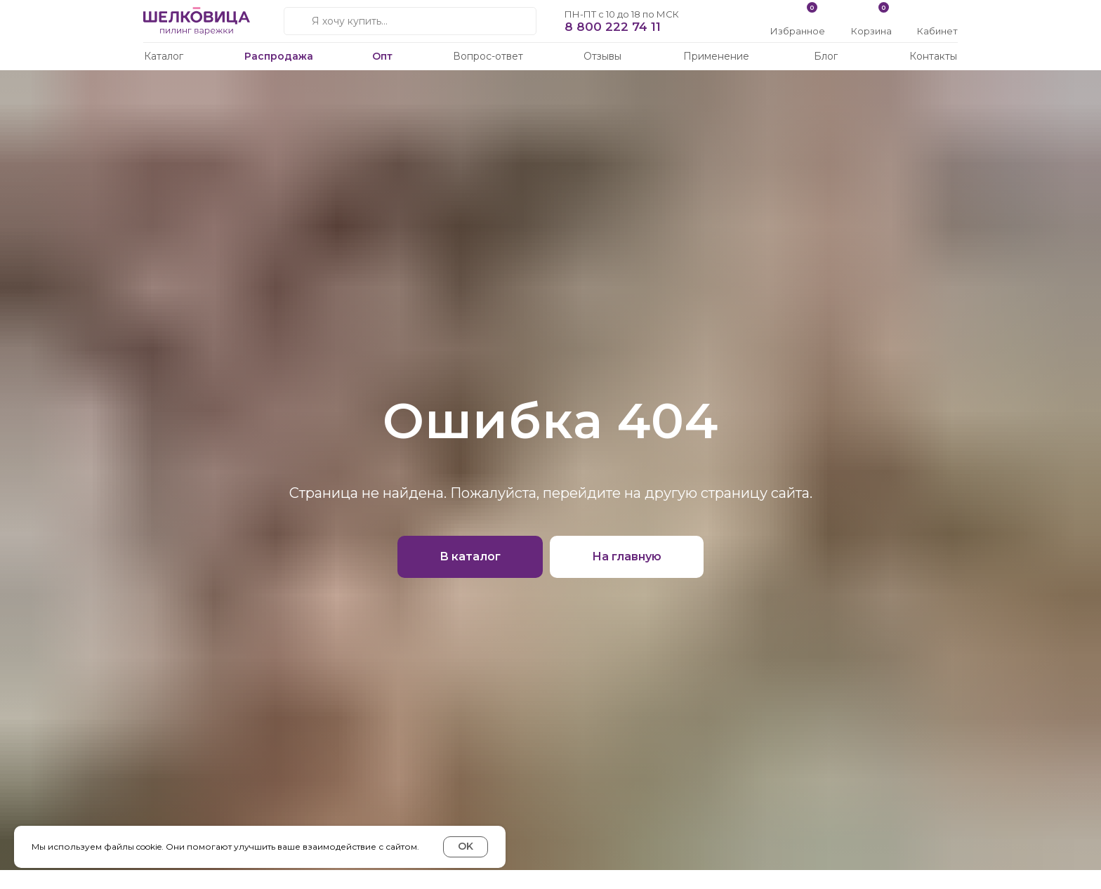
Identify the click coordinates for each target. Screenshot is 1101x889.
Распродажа (278, 56)
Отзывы (602, 56)
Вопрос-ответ (488, 56)
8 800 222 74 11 (613, 27)
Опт (382, 56)
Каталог (163, 56)
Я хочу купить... (350, 21)
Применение (716, 56)
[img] (938, 16)
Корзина (871, 31)
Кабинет (937, 31)
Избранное (797, 31)
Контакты (933, 56)
